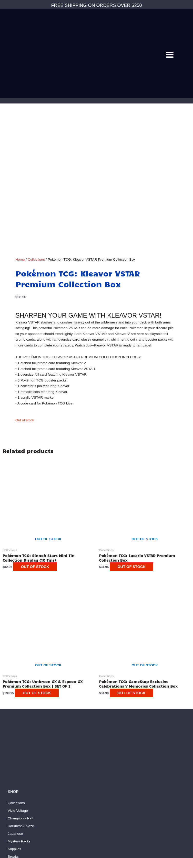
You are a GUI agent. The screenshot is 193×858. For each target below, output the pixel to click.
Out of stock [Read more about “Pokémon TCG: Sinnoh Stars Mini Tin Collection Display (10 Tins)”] (37, 435)
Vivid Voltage (18, 678)
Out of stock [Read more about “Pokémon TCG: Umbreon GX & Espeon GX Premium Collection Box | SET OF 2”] (39, 561)
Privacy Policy (18, 785)
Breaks (13, 724)
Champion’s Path (21, 686)
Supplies (14, 717)
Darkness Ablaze (21, 694)
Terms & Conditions (23, 778)
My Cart (14, 770)
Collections (36, 127)
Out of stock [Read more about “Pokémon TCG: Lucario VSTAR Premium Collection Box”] (134, 435)
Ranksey (120, 852)
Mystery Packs (19, 709)
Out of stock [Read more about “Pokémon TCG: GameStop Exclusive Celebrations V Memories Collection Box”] (134, 561)
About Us (15, 755)
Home (20, 127)
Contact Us (16, 747)
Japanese (15, 701)
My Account (17, 762)
